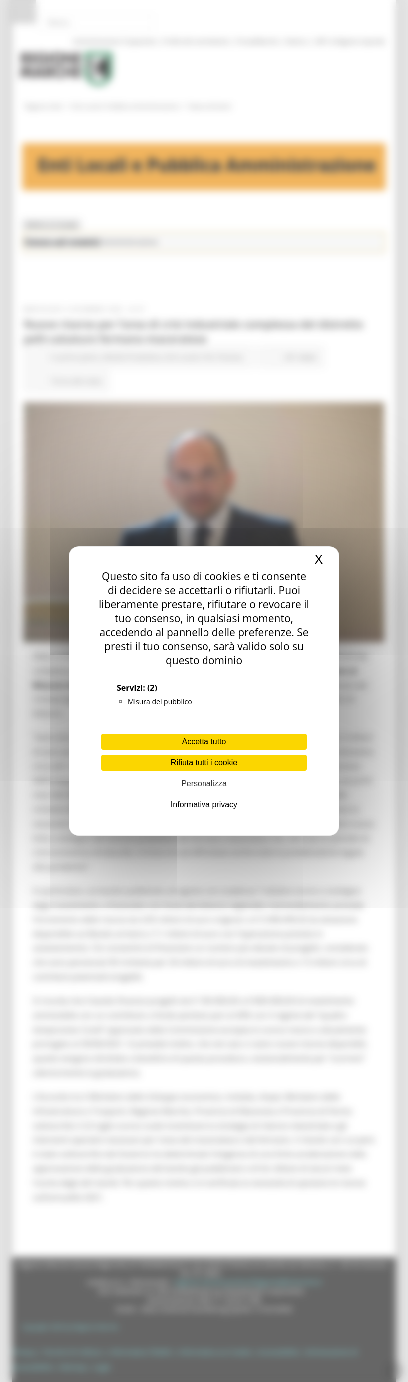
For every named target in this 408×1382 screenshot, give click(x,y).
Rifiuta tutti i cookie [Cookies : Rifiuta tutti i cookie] (204, 762)
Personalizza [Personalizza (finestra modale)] (204, 783)
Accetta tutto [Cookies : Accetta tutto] (204, 741)
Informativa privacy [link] (204, 804)
